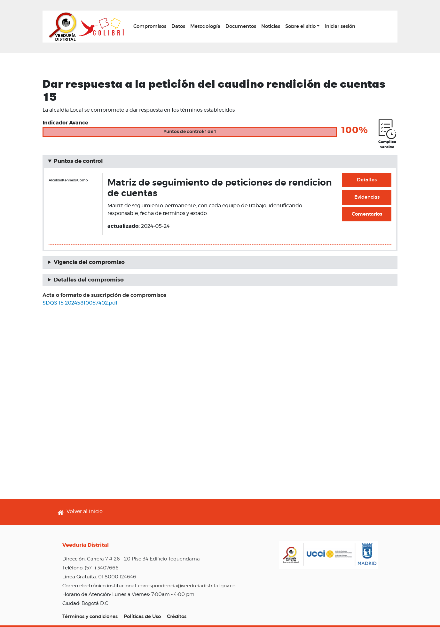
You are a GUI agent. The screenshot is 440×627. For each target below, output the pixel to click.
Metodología (205, 26)
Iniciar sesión (340, 26)
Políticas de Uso (142, 616)
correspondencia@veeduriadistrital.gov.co (186, 585)
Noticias (270, 26)
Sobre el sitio (300, 26)
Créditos (176, 616)
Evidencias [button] (367, 197)
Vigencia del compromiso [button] (89, 262)
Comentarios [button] (367, 214)
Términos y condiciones (90, 616)
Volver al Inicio (85, 511)
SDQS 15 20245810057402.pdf (80, 303)
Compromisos (149, 26)
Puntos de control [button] (78, 161)
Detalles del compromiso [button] (89, 279)
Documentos (240, 26)
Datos (178, 26)
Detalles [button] (367, 180)
